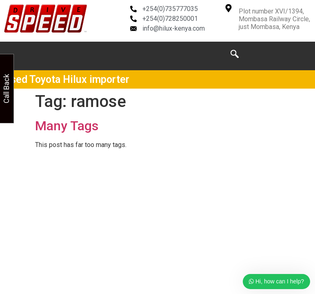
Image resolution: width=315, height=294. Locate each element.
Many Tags (66, 126)
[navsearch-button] (234, 56)
